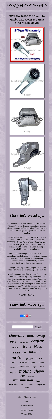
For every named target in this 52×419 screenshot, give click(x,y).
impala (13, 373)
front (13, 341)
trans (27, 346)
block (38, 346)
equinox (12, 367)
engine (37, 340)
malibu (16, 352)
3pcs (22, 375)
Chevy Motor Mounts (27, 397)
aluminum (30, 384)
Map (27, 401)
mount (25, 371)
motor (17, 357)
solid (42, 367)
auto (30, 336)
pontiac (27, 387)
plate (22, 384)
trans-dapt (23, 362)
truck (38, 358)
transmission (23, 380)
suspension (41, 384)
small (12, 362)
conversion (24, 366)
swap (40, 335)
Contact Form (27, 405)
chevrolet (16, 335)
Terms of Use (27, 414)
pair (33, 362)
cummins (13, 384)
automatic (23, 342)
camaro (16, 347)
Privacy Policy (27, 410)
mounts (35, 351)
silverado (31, 376)
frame (38, 381)
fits (24, 352)
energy (29, 358)
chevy (39, 371)
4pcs (35, 366)
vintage (41, 362)
